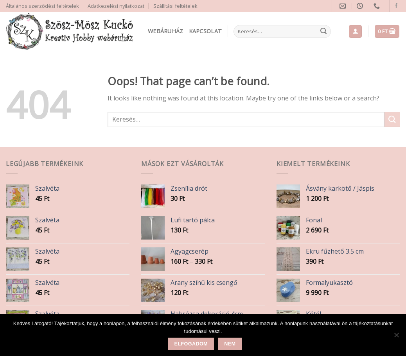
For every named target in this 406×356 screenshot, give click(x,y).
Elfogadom (191, 344)
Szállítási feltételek (175, 5)
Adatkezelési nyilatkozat (116, 5)
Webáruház (165, 31)
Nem (229, 344)
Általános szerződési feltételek (42, 5)
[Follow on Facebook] (396, 6)
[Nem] (396, 337)
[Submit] (323, 31)
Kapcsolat (205, 31)
